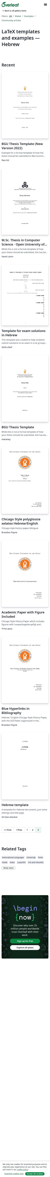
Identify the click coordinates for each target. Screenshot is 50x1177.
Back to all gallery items (14, 10)
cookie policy (22, 1169)
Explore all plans (25, 947)
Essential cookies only (13, 1173)
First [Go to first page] (7, 829)
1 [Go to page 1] (27, 829)
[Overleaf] (10, 4)
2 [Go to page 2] (32, 829)
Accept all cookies (35, 1173)
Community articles (11, 20)
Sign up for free (25, 941)
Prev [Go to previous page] (19, 829)
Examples (29, 16)
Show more (8, 868)
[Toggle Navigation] (45, 4)
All (10, 16)
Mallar (18, 16)
